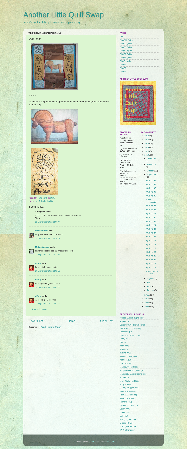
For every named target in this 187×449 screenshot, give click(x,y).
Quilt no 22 (151, 252)
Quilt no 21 (151, 256)
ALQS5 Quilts (126, 57)
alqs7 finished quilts (44, 201)
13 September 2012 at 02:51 (47, 287)
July (149, 282)
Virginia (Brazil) (126, 423)
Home (71, 320)
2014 (146, 147)
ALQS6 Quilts (126, 54)
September (151, 175)
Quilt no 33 (151, 210)
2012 (146, 155)
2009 (146, 303)
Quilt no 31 (151, 217)
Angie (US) (124, 321)
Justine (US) (125, 353)
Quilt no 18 (151, 267)
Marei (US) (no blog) (129, 367)
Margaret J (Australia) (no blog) (133, 374)
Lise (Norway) (126, 363)
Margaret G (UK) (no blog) (131, 370)
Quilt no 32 (151, 213)
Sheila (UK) (125, 412)
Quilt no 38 (151, 184)
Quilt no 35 (151, 196)
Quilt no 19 (151, 263)
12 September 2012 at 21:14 (47, 254)
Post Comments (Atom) (51, 327)
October (150, 171)
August (150, 278)
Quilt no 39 (151, 180)
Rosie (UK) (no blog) (129, 405)
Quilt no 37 (151, 188)
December (151, 158)
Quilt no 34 (151, 206)
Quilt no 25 (151, 240)
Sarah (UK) (125, 409)
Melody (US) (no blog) (129, 388)
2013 (146, 151)
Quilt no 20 (151, 260)
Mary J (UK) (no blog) (129, 381)
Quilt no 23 (151, 248)
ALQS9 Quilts (126, 44)
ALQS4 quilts (125, 61)
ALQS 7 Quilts (126, 50)
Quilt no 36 (151, 192)
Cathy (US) (125, 339)
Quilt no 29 (151, 225)
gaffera (92, 442)
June (149, 286)
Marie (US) (124, 377)
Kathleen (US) (126, 360)
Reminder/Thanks (152, 272)
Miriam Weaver (42, 247)
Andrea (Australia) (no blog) (132, 318)
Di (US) (123, 342)
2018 (146, 136)
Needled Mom (41, 231)
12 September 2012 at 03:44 (47, 222)
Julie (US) (124, 349)
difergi (38, 263)
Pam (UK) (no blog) (128, 395)
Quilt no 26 (151, 237)
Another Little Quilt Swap (63, 15)
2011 (146, 295)
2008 (146, 306)
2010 (146, 299)
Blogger (110, 442)
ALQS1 (123, 72)
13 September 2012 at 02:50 (47, 271)
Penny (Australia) (127, 398)
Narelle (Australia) (128, 391)
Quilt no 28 (151, 229)
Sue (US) (124, 416)
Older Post (106, 320)
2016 (146, 140)
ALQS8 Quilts (126, 47)
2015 (146, 143)
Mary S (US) (125, 384)
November (151, 164)
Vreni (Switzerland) (128, 426)
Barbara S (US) (126, 332)
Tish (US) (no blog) (128, 419)
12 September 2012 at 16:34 (47, 238)
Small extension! (151, 201)
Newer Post (35, 320)
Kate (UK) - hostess (128, 356)
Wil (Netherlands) (127, 430)
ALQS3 (123, 64)
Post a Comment (39, 309)
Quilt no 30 (151, 221)
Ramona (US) (126, 402)
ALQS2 (123, 68)
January (150, 290)
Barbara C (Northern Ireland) (132, 325)
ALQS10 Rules (126, 40)
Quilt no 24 (151, 244)
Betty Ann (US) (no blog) (130, 335)
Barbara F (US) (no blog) (131, 328)
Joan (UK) (124, 346)
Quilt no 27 (151, 233)
